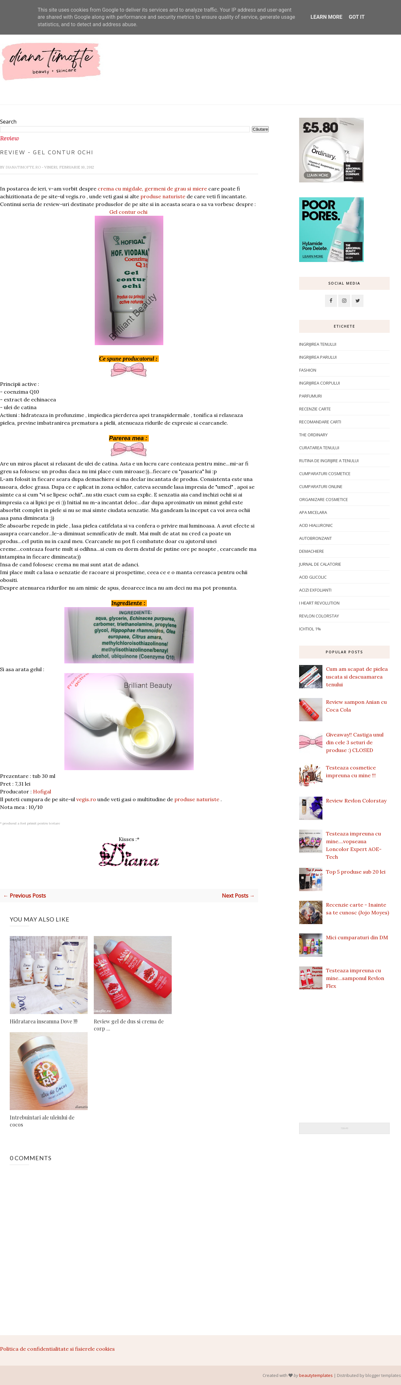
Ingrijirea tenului (317, 344)
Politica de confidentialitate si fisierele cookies (57, 1349)
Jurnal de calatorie (320, 564)
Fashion (307, 370)
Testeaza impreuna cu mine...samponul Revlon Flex (355, 978)
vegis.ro (86, 799)
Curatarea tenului (319, 448)
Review (9, 138)
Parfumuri (310, 396)
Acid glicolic (313, 577)
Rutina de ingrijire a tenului (329, 460)
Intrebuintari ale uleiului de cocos (42, 1121)
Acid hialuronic (316, 525)
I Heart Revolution (319, 603)
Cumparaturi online (320, 486)
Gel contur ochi (129, 212)
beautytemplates (316, 1375)
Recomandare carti (320, 422)
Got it (356, 17)
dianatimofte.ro (23, 167)
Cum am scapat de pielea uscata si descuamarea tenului (357, 677)
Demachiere (311, 551)
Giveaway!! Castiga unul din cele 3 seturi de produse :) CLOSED (355, 742)
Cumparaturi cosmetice (325, 473)
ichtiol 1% (310, 629)
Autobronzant (315, 538)
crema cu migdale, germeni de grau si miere (152, 188)
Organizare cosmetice (323, 499)
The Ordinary (313, 435)
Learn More (326, 17)
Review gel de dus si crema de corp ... (129, 1025)
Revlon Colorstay (319, 616)
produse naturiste (162, 196)
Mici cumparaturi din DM (357, 937)
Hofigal (42, 791)
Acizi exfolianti (315, 590)
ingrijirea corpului (319, 383)
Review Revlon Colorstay (356, 800)
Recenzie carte (315, 409)
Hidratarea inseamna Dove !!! (43, 1021)
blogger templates (383, 1375)
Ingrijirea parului (318, 357)
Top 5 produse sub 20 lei (355, 871)
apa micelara (313, 512)
